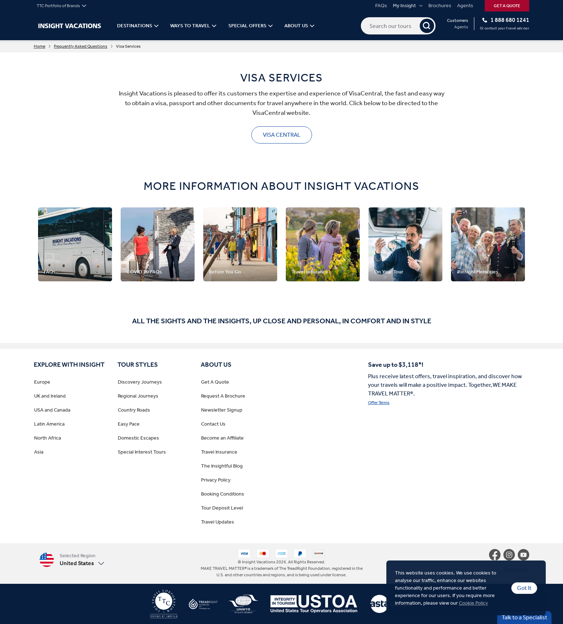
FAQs (381, 6)
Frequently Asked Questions (80, 46)
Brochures (439, 6)
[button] (72, 559)
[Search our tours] (398, 25)
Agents (465, 6)
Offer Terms (379, 402)
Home (39, 46)
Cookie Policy (473, 603)
